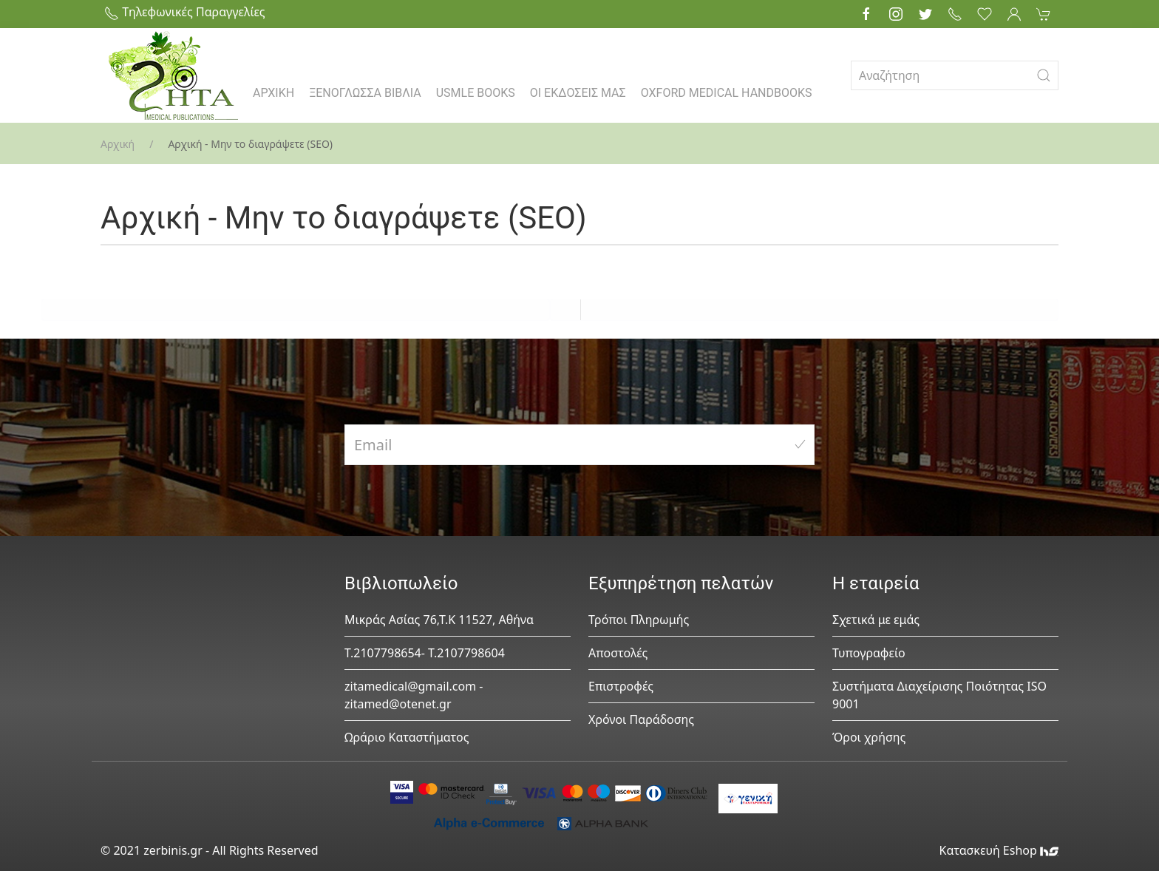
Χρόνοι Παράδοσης (641, 719)
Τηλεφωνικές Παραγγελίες (184, 12)
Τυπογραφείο (868, 653)
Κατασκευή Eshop (998, 850)
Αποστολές (618, 653)
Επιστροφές (620, 686)
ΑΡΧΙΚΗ (273, 93)
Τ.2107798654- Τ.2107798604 (424, 653)
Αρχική (118, 144)
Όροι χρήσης (868, 737)
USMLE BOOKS (475, 93)
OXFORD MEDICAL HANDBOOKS (726, 93)
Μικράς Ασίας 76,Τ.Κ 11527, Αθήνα (439, 619)
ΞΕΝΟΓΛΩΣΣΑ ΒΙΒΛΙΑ (365, 93)
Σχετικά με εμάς (876, 619)
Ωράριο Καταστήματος (406, 737)
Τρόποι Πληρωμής (638, 619)
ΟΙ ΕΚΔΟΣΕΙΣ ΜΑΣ (578, 93)
